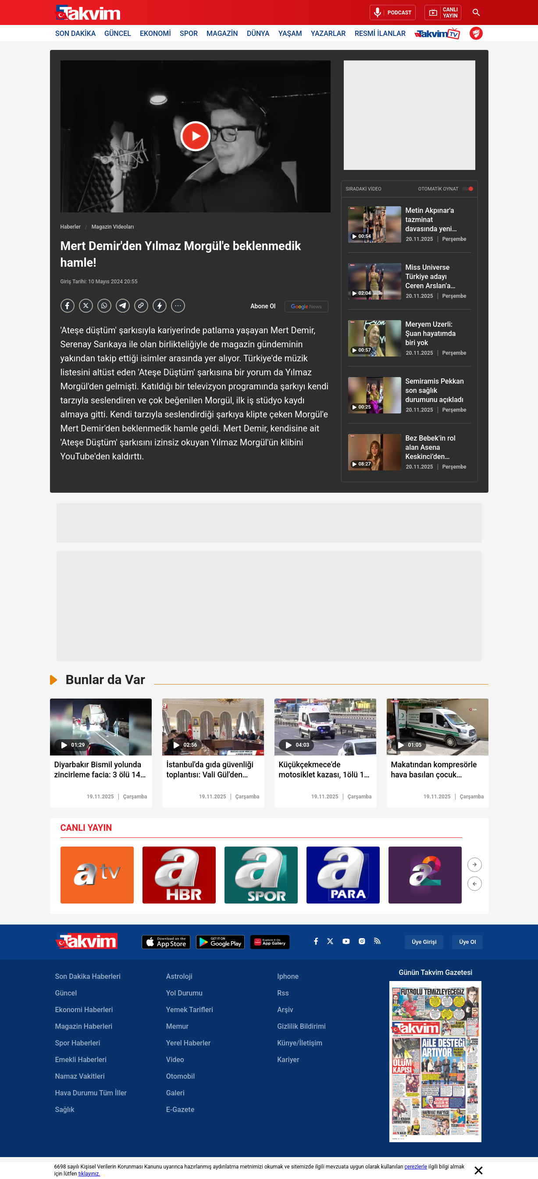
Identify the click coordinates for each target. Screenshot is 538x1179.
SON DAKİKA (75, 33)
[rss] (377, 942)
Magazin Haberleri (84, 1027)
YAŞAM (290, 33)
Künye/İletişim (299, 1043)
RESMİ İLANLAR (380, 33)
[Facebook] (68, 306)
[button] (474, 865)
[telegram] (123, 306)
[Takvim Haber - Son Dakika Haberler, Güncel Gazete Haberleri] (87, 13)
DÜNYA (258, 33)
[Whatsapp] (104, 306)
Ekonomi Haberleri (84, 1010)
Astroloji (179, 977)
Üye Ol (467, 942)
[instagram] (362, 942)
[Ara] (476, 12)
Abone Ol (289, 306)
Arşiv (285, 1010)
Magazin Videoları (113, 227)
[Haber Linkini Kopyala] (141, 306)
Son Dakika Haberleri (88, 977)
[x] (330, 943)
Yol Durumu (184, 993)
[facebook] (316, 943)
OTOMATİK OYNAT (445, 189)
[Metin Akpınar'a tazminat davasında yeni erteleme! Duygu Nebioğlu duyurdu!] (374, 224)
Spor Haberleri (77, 1043)
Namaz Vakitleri (80, 1077)
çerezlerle (416, 1167)
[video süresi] (101, 727)
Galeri (175, 1093)
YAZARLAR (328, 33)
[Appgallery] (270, 942)
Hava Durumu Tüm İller (91, 1093)
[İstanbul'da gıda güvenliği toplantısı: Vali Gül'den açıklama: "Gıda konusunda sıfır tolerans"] (213, 772)
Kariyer (288, 1060)
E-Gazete (180, 1110)
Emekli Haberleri (81, 1060)
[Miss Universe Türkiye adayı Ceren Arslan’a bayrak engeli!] (374, 281)
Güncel (66, 993)
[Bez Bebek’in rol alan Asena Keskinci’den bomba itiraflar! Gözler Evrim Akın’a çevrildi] (374, 452)
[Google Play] (220, 942)
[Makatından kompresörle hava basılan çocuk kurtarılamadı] (437, 772)
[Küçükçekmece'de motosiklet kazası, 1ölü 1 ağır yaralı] (325, 772)
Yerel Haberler (188, 1043)
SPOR (189, 33)
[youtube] (346, 942)
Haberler (71, 227)
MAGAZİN (222, 33)
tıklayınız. (89, 1174)
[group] (97, 875)
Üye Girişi (424, 942)
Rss (283, 993)
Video (175, 1060)
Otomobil (180, 1077)
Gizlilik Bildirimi (301, 1027)
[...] (178, 306)
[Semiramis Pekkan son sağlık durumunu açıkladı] (374, 395)
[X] (86, 306)
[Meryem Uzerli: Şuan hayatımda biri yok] (374, 338)
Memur (177, 1027)
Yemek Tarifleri (189, 1010)
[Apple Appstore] (166, 942)
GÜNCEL (117, 33)
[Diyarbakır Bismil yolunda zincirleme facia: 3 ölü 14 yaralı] (101, 772)
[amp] (160, 306)
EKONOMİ (155, 33)
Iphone (288, 977)
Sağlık (65, 1110)
